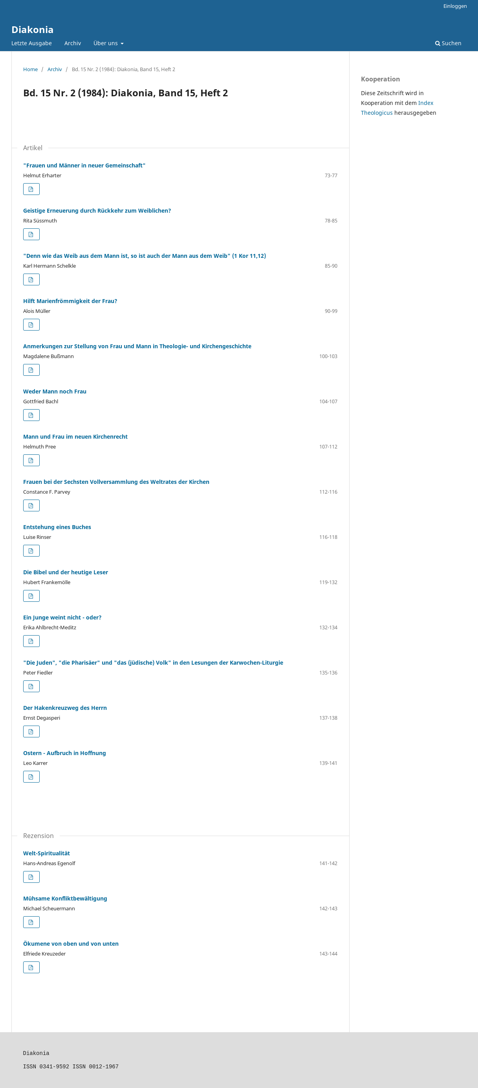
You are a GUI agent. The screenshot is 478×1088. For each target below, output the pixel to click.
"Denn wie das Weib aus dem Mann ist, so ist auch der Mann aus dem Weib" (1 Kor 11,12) (144, 255)
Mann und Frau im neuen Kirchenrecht (75, 436)
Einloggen (455, 5)
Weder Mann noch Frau (54, 391)
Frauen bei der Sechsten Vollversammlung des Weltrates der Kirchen (116, 481)
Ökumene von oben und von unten (71, 943)
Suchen (448, 43)
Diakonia (32, 29)
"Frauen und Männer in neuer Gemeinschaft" (84, 165)
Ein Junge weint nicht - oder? (62, 617)
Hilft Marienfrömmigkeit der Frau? (70, 301)
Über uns (106, 43)
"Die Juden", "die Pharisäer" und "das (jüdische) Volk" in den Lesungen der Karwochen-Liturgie (153, 662)
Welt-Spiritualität (46, 853)
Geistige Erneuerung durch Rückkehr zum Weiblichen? (97, 210)
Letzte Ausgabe (31, 43)
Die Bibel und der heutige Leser (65, 572)
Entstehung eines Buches (57, 527)
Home (30, 69)
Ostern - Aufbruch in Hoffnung (64, 753)
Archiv (72, 43)
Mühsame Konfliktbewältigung (65, 898)
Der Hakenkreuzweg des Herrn (65, 707)
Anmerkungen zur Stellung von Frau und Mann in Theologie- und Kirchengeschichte (137, 346)
